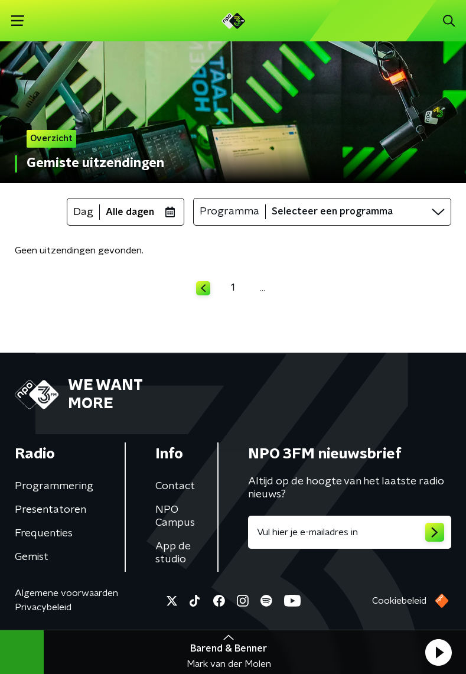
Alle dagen (130, 212)
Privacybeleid (43, 607)
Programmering (54, 486)
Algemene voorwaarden (66, 593)
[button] (438, 652)
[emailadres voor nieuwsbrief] (350, 532)
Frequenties (44, 533)
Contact (175, 486)
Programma (229, 211)
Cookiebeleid (399, 600)
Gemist (31, 557)
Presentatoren (50, 509)
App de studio (173, 553)
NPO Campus (175, 516)
